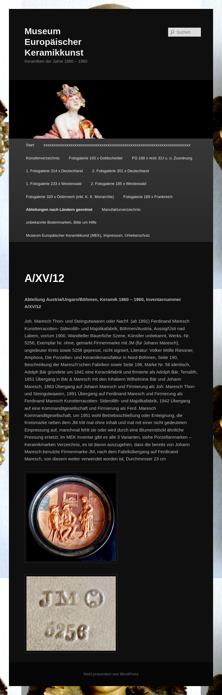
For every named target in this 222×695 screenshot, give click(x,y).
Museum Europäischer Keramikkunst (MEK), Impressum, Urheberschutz (88, 235)
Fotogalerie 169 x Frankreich (147, 196)
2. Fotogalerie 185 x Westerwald (118, 183)
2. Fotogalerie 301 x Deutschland (120, 171)
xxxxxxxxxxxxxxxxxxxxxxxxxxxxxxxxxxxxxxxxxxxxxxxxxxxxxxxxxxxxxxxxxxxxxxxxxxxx (116, 145)
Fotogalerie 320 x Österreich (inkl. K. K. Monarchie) (70, 196)
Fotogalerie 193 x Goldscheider (96, 158)
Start (30, 145)
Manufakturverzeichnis (121, 209)
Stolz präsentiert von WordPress (110, 674)
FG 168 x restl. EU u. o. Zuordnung (162, 158)
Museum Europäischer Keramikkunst (53, 41)
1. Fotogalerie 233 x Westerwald (53, 183)
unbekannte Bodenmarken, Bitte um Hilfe (61, 222)
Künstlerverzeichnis (43, 158)
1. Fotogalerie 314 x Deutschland (54, 171)
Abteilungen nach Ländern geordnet (59, 209)
